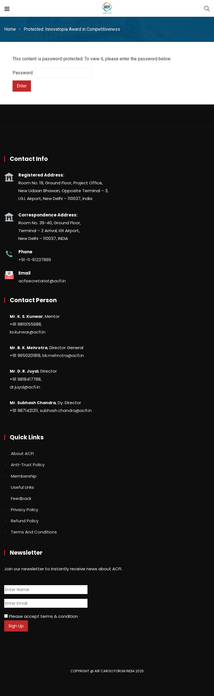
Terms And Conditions (34, 532)
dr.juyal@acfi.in (25, 387)
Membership (24, 476)
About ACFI (22, 453)
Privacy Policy (24, 510)
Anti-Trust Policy (28, 465)
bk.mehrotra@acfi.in (63, 355)
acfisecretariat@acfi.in (42, 281)
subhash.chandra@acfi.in (66, 410)
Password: (52, 73)
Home (10, 29)
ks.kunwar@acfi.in (27, 332)
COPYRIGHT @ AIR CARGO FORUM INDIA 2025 (107, 671)
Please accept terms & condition (41, 616)
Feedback (21, 498)
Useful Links (22, 487)
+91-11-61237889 (34, 260)
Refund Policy (24, 521)
